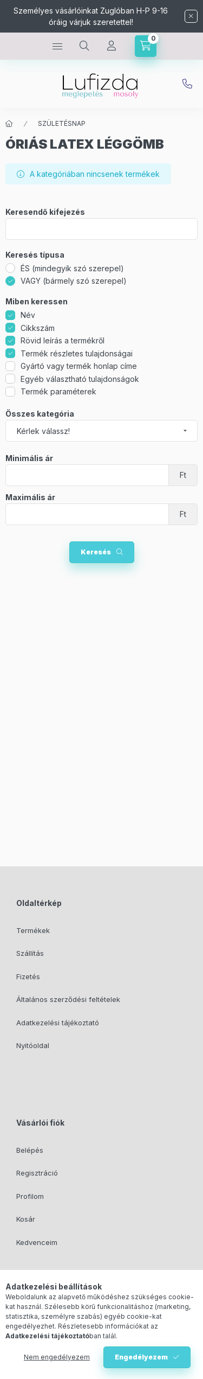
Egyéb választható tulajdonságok (80, 379)
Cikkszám (38, 328)
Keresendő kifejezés (45, 212)
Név (28, 315)
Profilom (30, 1196)
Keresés (96, 552)
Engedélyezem (141, 1357)
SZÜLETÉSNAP (62, 123)
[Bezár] (191, 16)
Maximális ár (30, 497)
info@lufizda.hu (187, 84)
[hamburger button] (57, 46)
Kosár (25, 1219)
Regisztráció (37, 1173)
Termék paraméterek (58, 391)
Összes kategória (39, 414)
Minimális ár (29, 458)
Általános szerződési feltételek (68, 999)
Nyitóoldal (32, 1045)
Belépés (29, 1150)
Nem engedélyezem (57, 1357)
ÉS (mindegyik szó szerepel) (72, 268)
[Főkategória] (9, 124)
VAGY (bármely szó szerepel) (74, 280)
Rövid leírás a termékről (62, 340)
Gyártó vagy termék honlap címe (79, 366)
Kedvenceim (36, 1242)
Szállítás (30, 953)
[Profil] (111, 46)
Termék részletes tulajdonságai (77, 353)
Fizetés (28, 976)
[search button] (84, 46)
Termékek (33, 930)
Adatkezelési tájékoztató (57, 1022)
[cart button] (145, 46)
